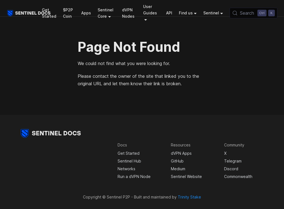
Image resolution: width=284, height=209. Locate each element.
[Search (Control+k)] (253, 13)
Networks (126, 168)
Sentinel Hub (129, 161)
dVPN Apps (181, 153)
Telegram (233, 161)
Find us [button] (186, 13)
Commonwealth (238, 176)
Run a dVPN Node (134, 176)
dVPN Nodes (128, 13)
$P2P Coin (68, 13)
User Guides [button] (150, 9)
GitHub (177, 161)
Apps (86, 13)
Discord (231, 168)
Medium (178, 168)
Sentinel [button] (211, 13)
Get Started (49, 13)
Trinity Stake (189, 197)
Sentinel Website (186, 176)
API (169, 13)
